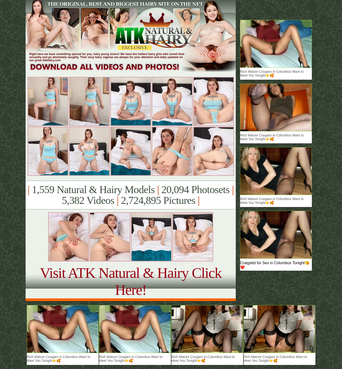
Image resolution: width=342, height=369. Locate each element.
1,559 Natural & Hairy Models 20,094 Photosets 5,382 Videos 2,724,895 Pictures (131, 195)
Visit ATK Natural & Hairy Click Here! (130, 281)
